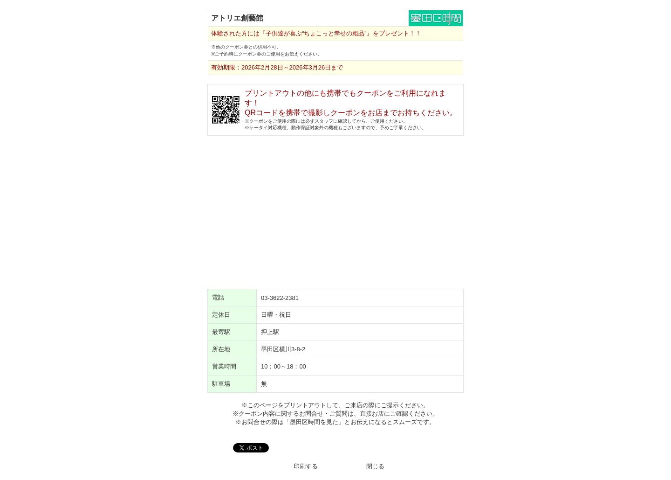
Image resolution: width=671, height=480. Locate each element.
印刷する (306, 466)
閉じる (375, 466)
